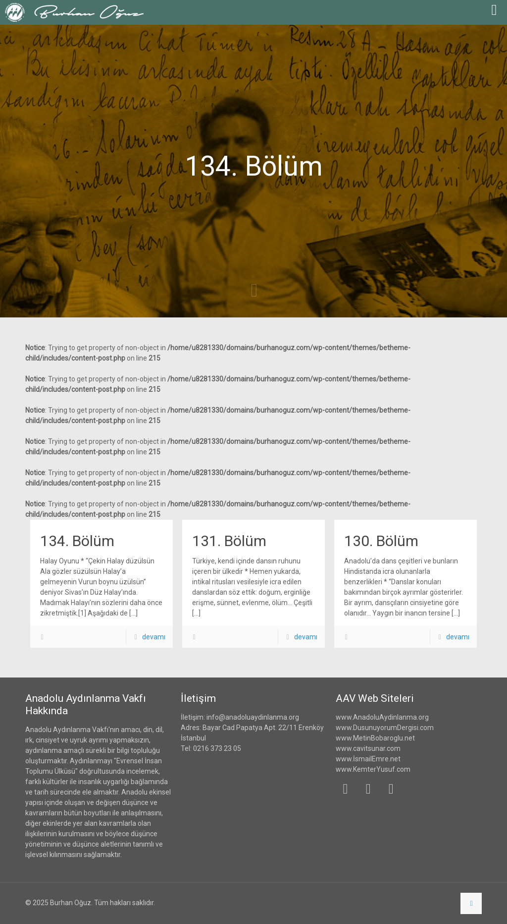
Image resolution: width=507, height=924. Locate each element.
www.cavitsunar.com (368, 748)
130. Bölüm (381, 541)
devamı (153, 637)
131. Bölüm (229, 541)
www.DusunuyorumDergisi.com (385, 728)
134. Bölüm (77, 541)
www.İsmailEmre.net (368, 759)
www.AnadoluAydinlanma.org (382, 717)
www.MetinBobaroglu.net (375, 738)
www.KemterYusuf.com (373, 769)
